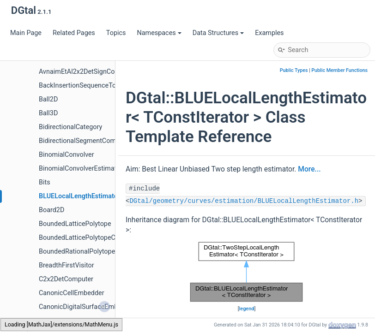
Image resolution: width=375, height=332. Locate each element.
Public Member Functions (339, 70)
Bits (44, 182)
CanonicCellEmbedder (71, 293)
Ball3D (48, 113)
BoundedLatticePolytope (75, 224)
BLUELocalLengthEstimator (79, 196)
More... (309, 169)
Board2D (51, 210)
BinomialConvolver (66, 155)
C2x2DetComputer (66, 279)
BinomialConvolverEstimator (80, 168)
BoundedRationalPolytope (77, 251)
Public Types (294, 70)
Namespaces (159, 33)
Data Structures (218, 33)
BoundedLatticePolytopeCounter (86, 238)
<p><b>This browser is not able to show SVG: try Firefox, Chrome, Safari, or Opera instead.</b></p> (246, 272)
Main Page (26, 33)
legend (246, 309)
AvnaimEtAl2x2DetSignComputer (87, 72)
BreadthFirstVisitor (66, 265)
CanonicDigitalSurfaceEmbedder (87, 307)
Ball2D (48, 99)
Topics (116, 33)
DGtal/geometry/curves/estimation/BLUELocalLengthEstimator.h (243, 201)
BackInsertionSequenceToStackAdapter (97, 85)
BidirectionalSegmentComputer (85, 141)
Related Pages (74, 33)
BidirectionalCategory (70, 127)
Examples (269, 33)
